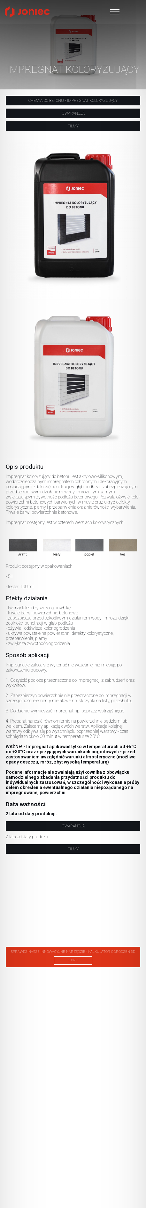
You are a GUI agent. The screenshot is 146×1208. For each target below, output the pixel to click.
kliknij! (73, 960)
